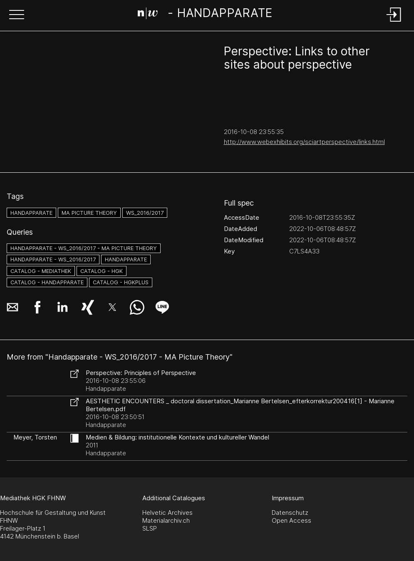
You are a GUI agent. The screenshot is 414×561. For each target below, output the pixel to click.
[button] (17, 15)
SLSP (149, 528)
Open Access (291, 520)
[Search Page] (205, 14)
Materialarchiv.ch (166, 520)
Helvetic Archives (167, 512)
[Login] (394, 22)
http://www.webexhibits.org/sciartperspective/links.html (304, 142)
